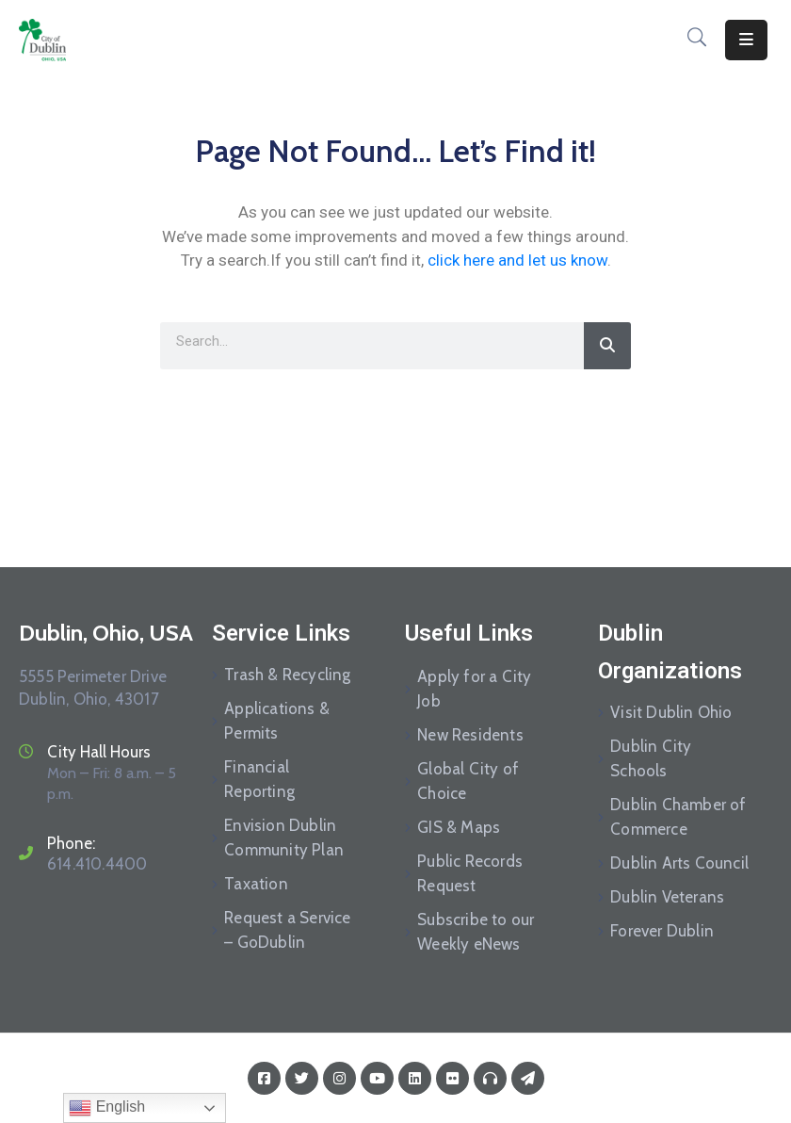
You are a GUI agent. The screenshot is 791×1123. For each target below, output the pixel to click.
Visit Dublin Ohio (671, 712)
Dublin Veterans (667, 896)
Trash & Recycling (287, 674)
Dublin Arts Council (679, 863)
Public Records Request (470, 873)
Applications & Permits (277, 720)
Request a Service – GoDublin (287, 930)
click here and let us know (517, 260)
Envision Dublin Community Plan (284, 837)
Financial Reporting (259, 779)
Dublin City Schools (650, 758)
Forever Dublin (662, 930)
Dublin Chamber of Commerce (678, 816)
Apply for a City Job (474, 688)
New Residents (470, 734)
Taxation (256, 883)
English (107, 1108)
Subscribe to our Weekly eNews (475, 931)
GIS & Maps (458, 827)
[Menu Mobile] (746, 40)
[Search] (607, 345)
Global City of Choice (468, 781)
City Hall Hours (99, 751)
